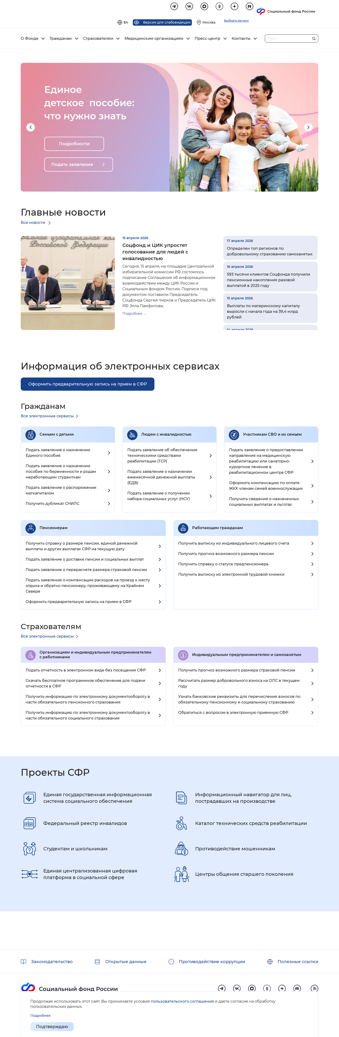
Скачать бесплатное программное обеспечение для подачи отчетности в (85, 684)
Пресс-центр (207, 39)
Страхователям (98, 39)
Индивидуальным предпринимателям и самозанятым (246, 655)
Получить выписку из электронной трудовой (231, 575)
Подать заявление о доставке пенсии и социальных (85, 560)
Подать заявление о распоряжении (61, 491)
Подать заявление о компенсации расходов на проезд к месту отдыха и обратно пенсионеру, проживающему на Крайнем (88, 586)
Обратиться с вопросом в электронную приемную (233, 713)
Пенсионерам (54, 528)
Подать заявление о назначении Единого (58, 453)
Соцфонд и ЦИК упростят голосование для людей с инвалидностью (155, 252)
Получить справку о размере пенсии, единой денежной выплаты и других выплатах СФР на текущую (81, 547)
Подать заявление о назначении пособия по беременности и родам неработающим (61, 472)
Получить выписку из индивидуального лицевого (233, 544)
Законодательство (52, 962)
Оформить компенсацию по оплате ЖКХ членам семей (266, 486)
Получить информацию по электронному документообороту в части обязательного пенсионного (88, 700)
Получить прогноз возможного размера (226, 554)
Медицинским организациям (154, 39)
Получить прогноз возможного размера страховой (236, 671)
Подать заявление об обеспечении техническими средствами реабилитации (162, 456)
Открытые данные (125, 962)
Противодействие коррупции (212, 962)
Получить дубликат (52, 504)
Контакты (241, 39)
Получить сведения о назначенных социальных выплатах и (264, 502)
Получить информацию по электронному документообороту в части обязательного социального (88, 716)
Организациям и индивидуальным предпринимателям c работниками (95, 655)
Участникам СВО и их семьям (272, 435)
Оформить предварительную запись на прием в (78, 602)
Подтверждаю (52, 1026)
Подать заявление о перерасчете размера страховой (86, 570)
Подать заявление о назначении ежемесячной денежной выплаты (161, 478)
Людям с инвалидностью (166, 435)
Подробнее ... (133, 314)
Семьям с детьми (57, 435)
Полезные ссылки (298, 962)
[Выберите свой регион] (268, 8)
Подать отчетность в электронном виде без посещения (86, 671)
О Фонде (29, 39)
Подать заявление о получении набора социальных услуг (158, 497)
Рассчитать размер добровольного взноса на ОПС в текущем (239, 684)
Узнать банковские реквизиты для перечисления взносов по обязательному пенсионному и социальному (239, 700)
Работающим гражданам (217, 528)
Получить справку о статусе (223, 565)
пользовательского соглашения (182, 1001)
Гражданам (61, 39)
